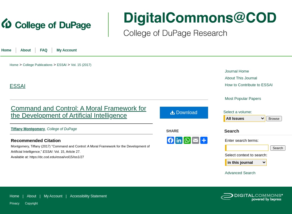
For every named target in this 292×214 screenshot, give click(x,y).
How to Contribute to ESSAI (249, 85)
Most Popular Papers (243, 98)
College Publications (38, 65)
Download (183, 112)
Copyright (31, 203)
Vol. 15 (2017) (81, 65)
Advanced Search (240, 173)
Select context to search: (246, 155)
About (32, 196)
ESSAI (61, 65)
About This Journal (241, 78)
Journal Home (237, 71)
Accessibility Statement (88, 196)
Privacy (15, 203)
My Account (53, 196)
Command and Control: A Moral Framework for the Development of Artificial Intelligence (78, 112)
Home (14, 65)
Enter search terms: (242, 140)
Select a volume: (238, 112)
